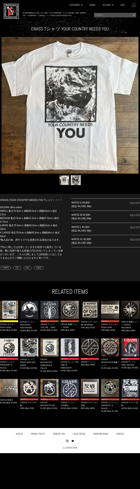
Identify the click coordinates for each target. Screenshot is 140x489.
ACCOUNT (108, 4)
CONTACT (120, 433)
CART (122, 4)
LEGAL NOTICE (79, 433)
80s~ (28, 267)
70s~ (17, 267)
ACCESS (19, 433)
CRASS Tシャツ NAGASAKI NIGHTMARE (27, 325)
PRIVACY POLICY (38, 433)
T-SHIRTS (5, 267)
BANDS (92, 4)
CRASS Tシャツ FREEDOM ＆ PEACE (7, 365)
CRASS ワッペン (88, 362)
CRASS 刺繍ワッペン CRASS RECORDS (129, 325)
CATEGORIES (75, 4)
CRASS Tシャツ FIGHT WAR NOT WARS (28, 362)
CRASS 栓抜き (6, 400)
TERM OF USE (59, 433)
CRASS (38, 267)
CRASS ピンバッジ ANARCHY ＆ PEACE (109, 405)
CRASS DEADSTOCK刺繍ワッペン (110, 362)
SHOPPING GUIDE (100, 433)
